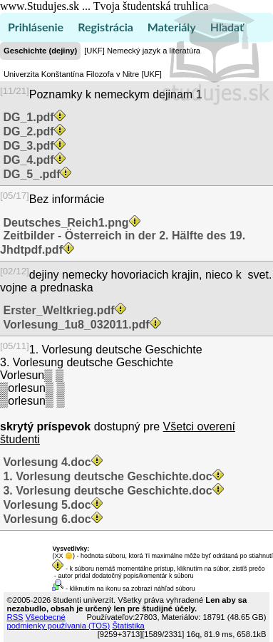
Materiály (172, 26)
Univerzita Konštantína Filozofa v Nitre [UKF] (83, 74)
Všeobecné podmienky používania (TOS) (58, 621)
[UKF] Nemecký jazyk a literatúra (142, 50)
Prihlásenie (35, 26)
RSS (15, 617)
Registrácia (105, 26)
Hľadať (227, 26)
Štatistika (128, 625)
